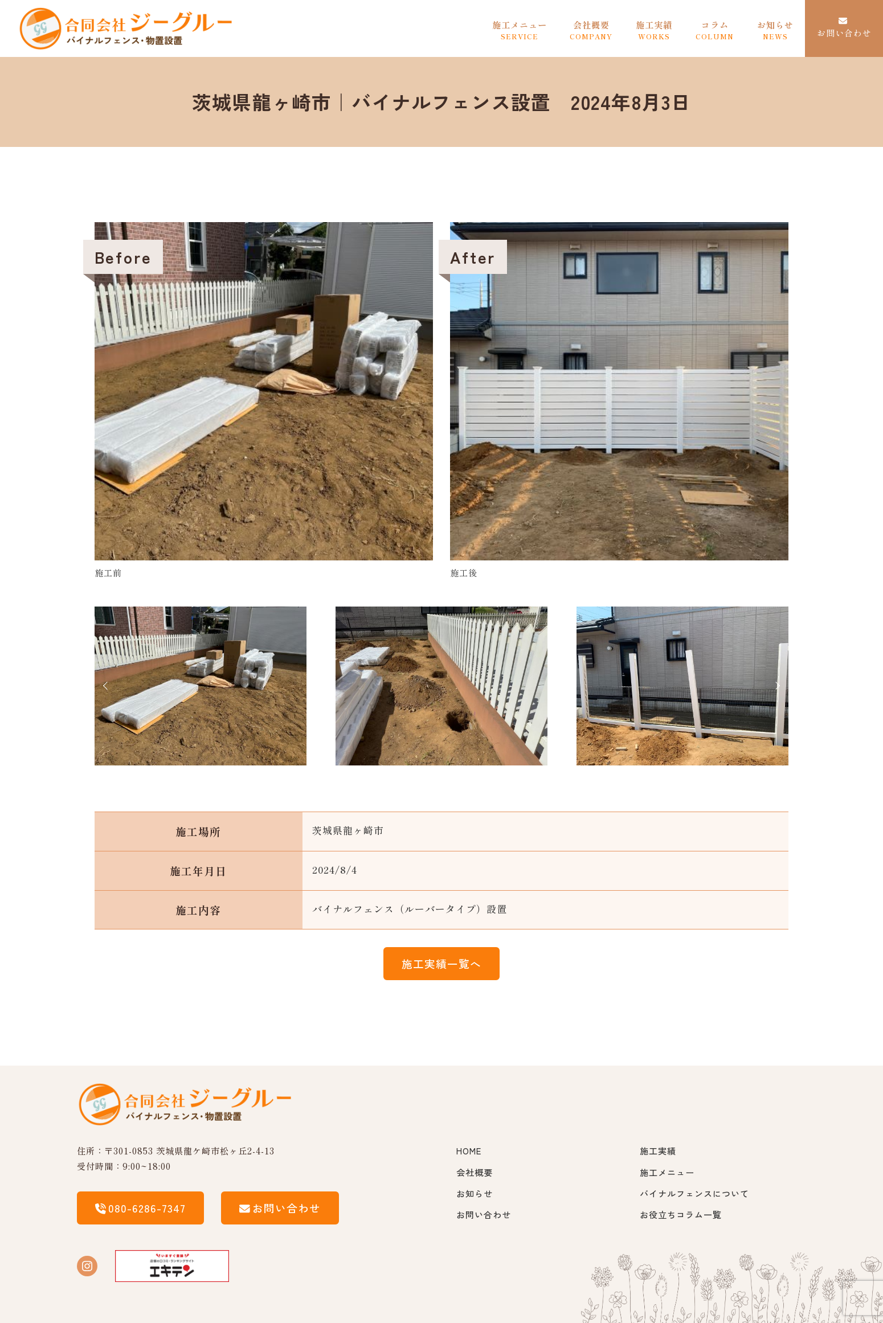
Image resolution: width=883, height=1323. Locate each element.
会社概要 (474, 1172)
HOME (468, 1150)
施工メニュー (667, 1172)
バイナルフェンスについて (694, 1193)
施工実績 (658, 1150)
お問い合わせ (483, 1214)
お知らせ (474, 1193)
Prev (107, 685)
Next (775, 685)
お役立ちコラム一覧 (681, 1214)
